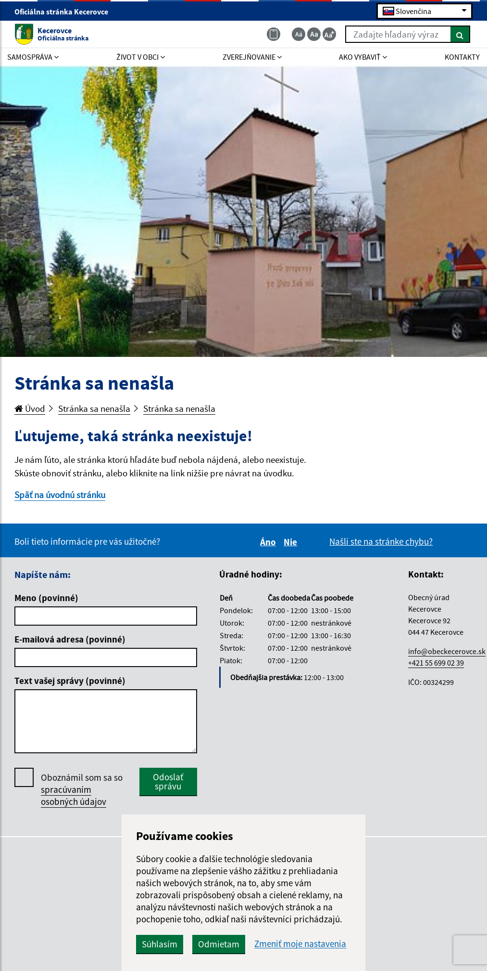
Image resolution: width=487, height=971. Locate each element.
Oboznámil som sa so (82, 790)
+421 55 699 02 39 (436, 663)
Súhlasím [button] (159, 944)
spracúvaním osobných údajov (73, 795)
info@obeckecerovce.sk (447, 651)
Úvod (29, 408)
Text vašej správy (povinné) (69, 680)
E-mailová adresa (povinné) (69, 639)
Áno (269, 542)
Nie (292, 542)
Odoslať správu (168, 781)
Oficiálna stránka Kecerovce (65, 11)
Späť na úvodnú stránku (59, 494)
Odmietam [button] (218, 944)
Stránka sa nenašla (94, 408)
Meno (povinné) (46, 598)
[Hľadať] (460, 34)
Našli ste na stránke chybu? (381, 541)
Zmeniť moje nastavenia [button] (300, 943)
